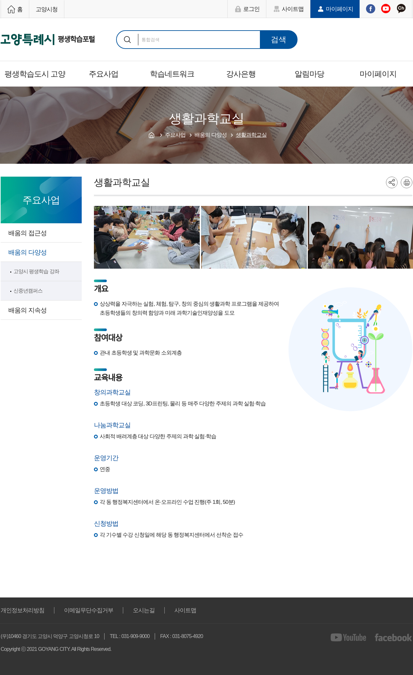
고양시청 (47, 9)
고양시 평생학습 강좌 (36, 271)
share (392, 182)
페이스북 (370, 9)
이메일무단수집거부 (88, 610)
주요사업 (103, 73)
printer (406, 182)
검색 (127, 39)
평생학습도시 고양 (35, 73)
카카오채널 (401, 9)
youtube (349, 637)
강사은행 (241, 73)
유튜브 (385, 9)
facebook (393, 637)
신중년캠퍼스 (28, 290)
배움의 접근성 (27, 232)
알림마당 (309, 73)
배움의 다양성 (27, 252)
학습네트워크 (172, 73)
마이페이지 (339, 9)
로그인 (251, 9)
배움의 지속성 (27, 310)
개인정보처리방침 (22, 610)
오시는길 (144, 610)
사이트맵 (293, 9)
